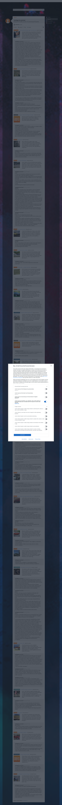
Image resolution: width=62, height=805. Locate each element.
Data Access (31, 439)
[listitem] (31, 386)
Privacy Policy (37, 439)
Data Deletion (24, 439)
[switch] (45, 389)
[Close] (51, 366)
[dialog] (31, 402)
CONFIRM (22, 434)
